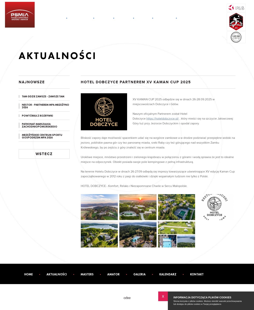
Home (59, 18)
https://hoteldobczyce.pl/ (162, 118)
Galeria (143, 18)
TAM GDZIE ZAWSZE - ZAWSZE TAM (43, 96)
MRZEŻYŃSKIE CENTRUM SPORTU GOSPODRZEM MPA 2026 (42, 136)
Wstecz (44, 154)
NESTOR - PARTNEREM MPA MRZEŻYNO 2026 (45, 106)
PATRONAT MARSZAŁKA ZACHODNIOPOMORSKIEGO (39, 125)
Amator (124, 18)
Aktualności (80, 18)
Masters (104, 18)
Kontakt (187, 18)
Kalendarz (164, 18)
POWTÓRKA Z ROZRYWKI (37, 115)
